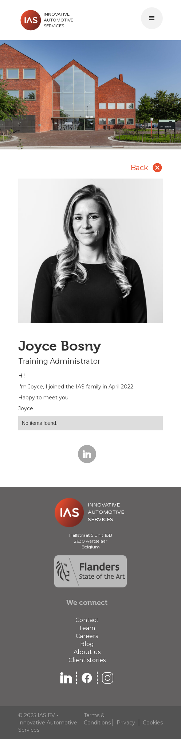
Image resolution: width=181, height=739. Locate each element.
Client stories (87, 660)
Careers (87, 636)
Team (87, 628)
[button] (152, 18)
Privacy (126, 722)
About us (87, 652)
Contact (87, 620)
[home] (45, 20)
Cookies (153, 722)
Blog (87, 644)
